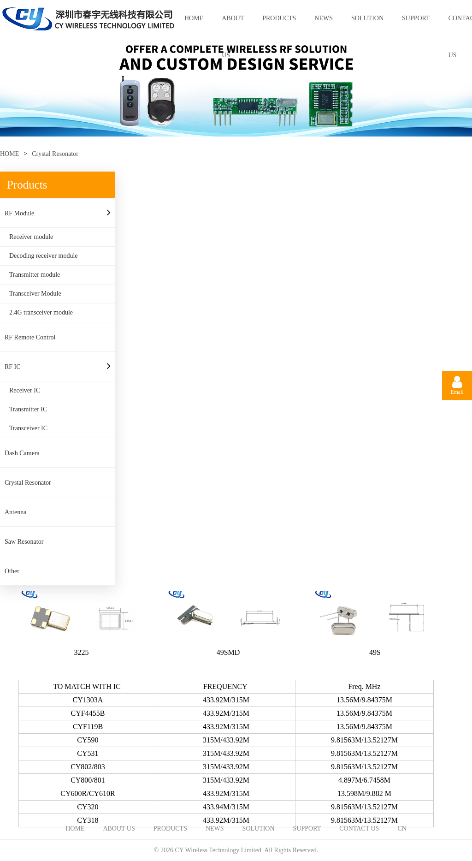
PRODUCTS (279, 18)
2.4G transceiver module (41, 312)
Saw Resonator (24, 541)
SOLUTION (367, 18)
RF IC (13, 366)
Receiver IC (24, 390)
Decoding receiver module (43, 255)
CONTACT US (359, 828)
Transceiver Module (35, 293)
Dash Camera (22, 453)
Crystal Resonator (55, 153)
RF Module (19, 213)
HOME (193, 18)
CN (401, 828)
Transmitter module (34, 274)
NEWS (323, 18)
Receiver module (31, 236)
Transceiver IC (28, 428)
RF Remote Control (30, 337)
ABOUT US (233, 26)
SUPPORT (416, 18)
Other (12, 571)
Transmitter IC (28, 409)
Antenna (15, 512)
